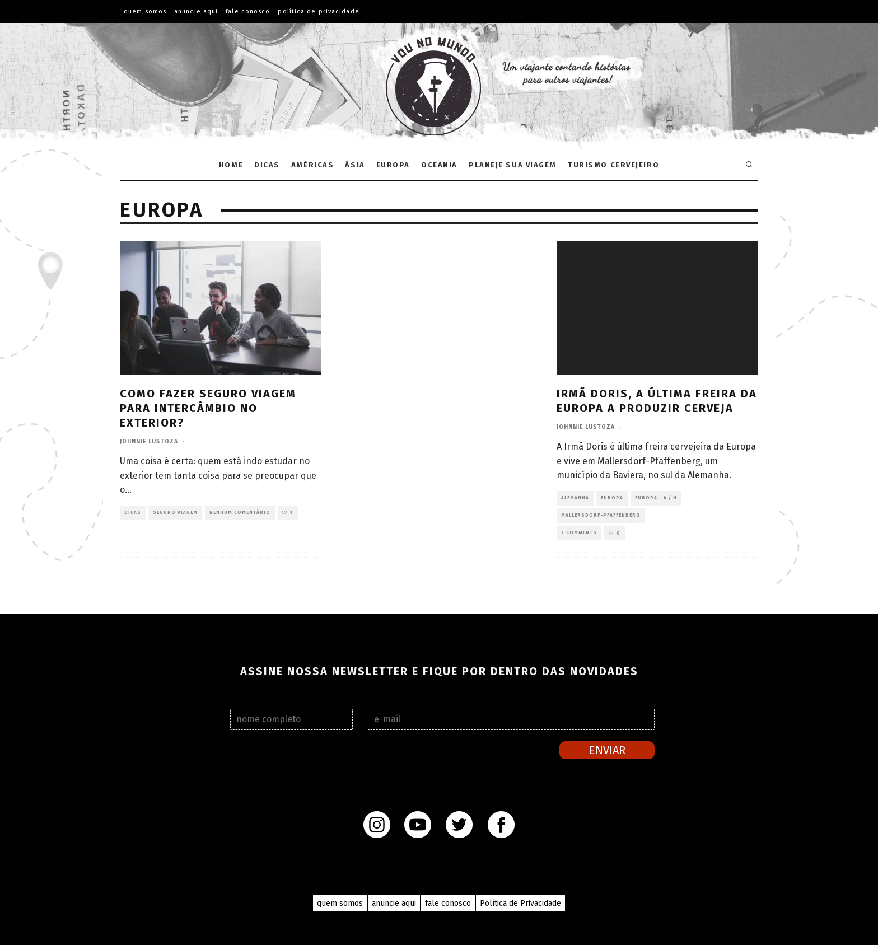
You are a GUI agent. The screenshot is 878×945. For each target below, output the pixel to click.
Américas (312, 165)
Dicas (267, 165)
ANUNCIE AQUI (196, 11)
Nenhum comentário (239, 512)
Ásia (355, 165)
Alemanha (575, 497)
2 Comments (579, 532)
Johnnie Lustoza (149, 441)
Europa (393, 165)
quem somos (340, 903)
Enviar (607, 750)
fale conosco (448, 903)
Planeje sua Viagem (513, 165)
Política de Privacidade (318, 11)
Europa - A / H (656, 497)
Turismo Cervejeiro (613, 165)
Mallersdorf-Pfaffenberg (600, 515)
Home (231, 165)
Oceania (439, 165)
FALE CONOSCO (248, 11)
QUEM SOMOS (145, 11)
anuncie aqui (394, 903)
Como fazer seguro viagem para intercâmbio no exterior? (208, 408)
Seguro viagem (175, 512)
